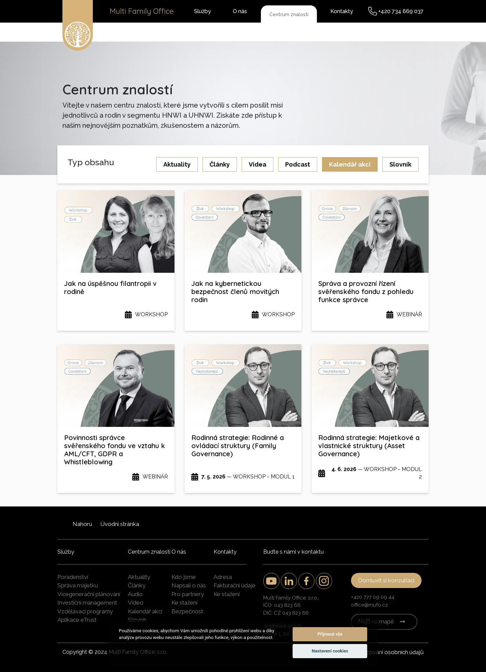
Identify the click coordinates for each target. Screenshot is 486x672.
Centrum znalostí (288, 14)
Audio (135, 594)
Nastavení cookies (330, 650)
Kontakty (341, 11)
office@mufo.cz (369, 605)
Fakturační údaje (234, 585)
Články (220, 164)
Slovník (400, 164)
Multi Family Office (141, 11)
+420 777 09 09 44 (373, 597)
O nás (240, 11)
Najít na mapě (376, 621)
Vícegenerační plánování (88, 594)
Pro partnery (187, 594)
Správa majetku (77, 585)
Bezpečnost (187, 611)
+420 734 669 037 (401, 11)
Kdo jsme (183, 577)
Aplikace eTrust (77, 619)
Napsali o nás (188, 585)
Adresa (223, 577)
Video (135, 602)
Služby (202, 11)
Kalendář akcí (350, 164)
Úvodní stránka (119, 524)
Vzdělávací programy (85, 611)
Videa (257, 164)
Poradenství (72, 577)
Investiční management (87, 602)
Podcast (297, 164)
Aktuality (177, 164)
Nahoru (82, 524)
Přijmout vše (330, 634)
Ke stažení (184, 602)
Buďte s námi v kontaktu (293, 552)
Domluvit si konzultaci (386, 580)
